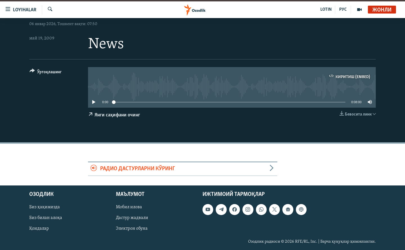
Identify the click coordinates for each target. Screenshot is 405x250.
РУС (343, 9)
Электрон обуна (132, 228)
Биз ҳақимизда (44, 207)
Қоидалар (39, 228)
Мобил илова (129, 207)
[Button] (46, 73)
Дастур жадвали (132, 218)
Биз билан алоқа (45, 218)
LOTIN (326, 9)
